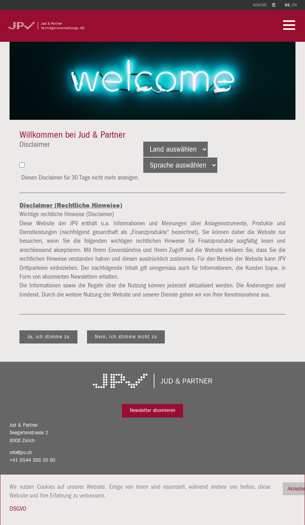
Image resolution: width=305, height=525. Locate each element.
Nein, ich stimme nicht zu (126, 337)
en (295, 5)
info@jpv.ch (21, 452)
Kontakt (260, 5)
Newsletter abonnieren (152, 410)
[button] (289, 26)
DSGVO (18, 508)
